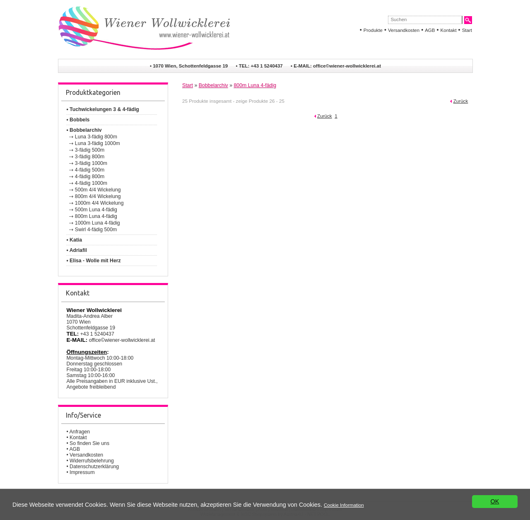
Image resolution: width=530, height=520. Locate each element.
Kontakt (449, 30)
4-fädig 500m (89, 170)
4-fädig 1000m (91, 183)
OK (495, 501)
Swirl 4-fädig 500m (96, 229)
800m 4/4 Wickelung (98, 196)
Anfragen (79, 432)
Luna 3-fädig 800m (96, 137)
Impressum (82, 472)
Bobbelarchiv (213, 85)
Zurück (460, 101)
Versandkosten (403, 30)
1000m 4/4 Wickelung (99, 203)
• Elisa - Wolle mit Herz (93, 261)
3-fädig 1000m (91, 163)
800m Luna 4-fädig (96, 216)
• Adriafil (76, 250)
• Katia (74, 240)
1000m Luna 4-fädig (97, 223)
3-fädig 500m (89, 150)
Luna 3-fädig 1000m (97, 143)
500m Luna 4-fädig (96, 210)
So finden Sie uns (89, 443)
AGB (430, 30)
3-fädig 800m (89, 157)
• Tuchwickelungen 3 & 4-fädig (102, 109)
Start (467, 30)
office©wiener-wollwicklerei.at (347, 65)
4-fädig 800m (89, 176)
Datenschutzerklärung (94, 466)
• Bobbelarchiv (83, 130)
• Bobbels (77, 120)
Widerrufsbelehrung (92, 461)
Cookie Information (344, 505)
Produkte (373, 30)
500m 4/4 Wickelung (98, 190)
